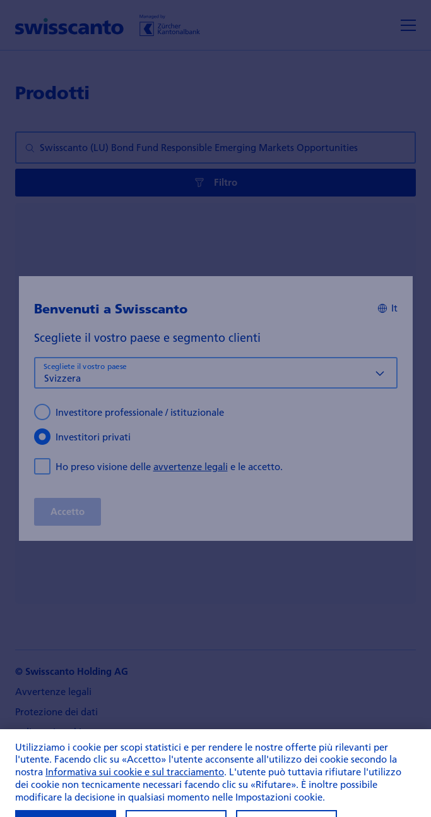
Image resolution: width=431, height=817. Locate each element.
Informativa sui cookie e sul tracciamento (134, 786)
